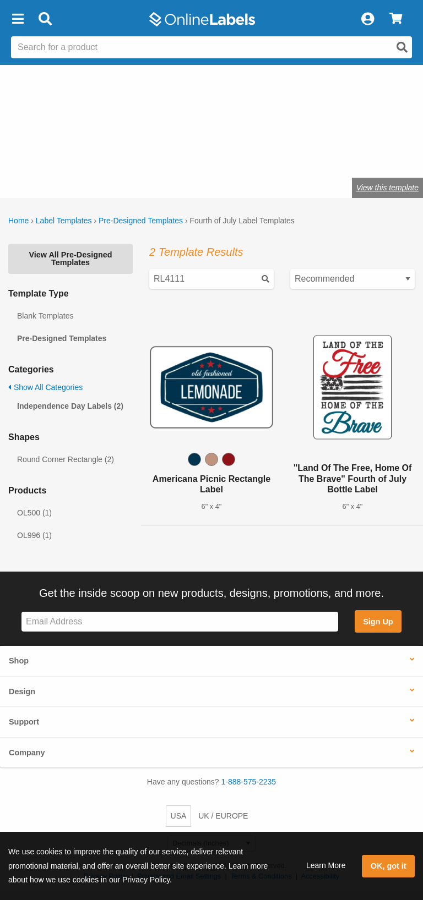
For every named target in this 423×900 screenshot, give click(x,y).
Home (18, 220)
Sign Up (378, 621)
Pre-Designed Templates (141, 220)
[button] (17, 19)
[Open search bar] (45, 19)
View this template (387, 187)
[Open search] (402, 47)
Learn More (326, 865)
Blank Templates (45, 315)
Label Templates (64, 220)
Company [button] (27, 752)
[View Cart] (395, 19)
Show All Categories (45, 387)
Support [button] (24, 721)
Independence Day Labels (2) (70, 406)
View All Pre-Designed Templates (70, 258)
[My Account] (367, 19)
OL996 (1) (34, 535)
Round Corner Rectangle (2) (65, 459)
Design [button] (22, 691)
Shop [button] (19, 660)
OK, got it (388, 865)
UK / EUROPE (223, 815)
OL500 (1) (34, 512)
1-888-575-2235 (248, 781)
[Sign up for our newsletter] (179, 622)
